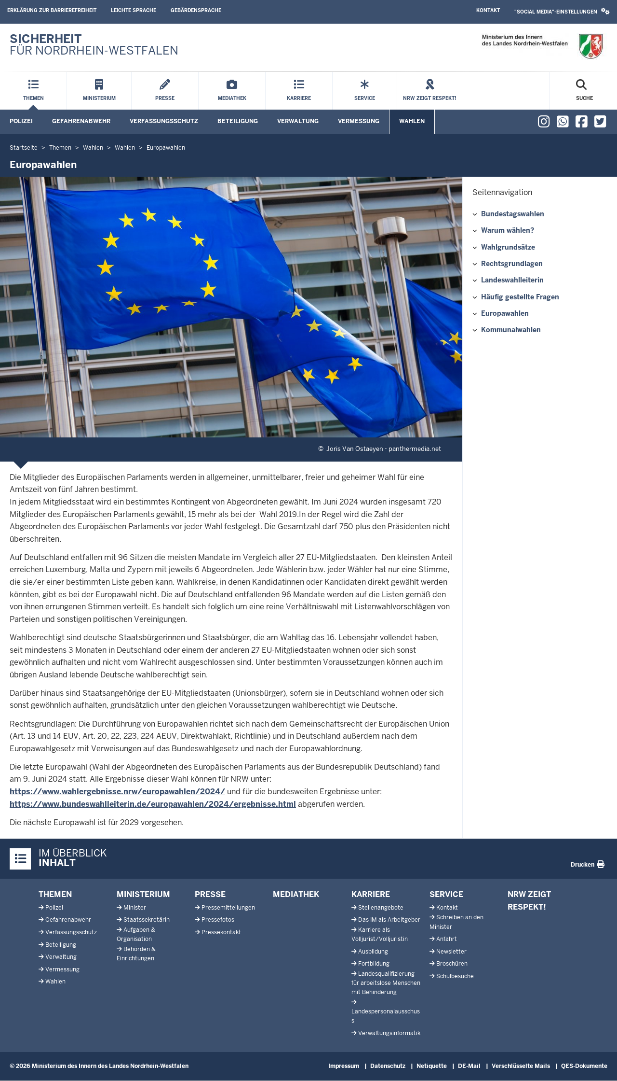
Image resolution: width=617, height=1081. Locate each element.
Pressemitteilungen (228, 908)
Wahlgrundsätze (508, 247)
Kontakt (488, 10)
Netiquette (431, 1066)
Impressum (343, 1066)
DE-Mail (469, 1066)
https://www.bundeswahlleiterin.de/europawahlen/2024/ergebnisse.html (153, 804)
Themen (55, 894)
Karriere (370, 894)
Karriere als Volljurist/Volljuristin (379, 934)
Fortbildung (373, 964)
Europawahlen (505, 313)
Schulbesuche (455, 976)
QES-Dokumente (584, 1066)
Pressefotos (217, 920)
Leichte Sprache (133, 10)
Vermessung (358, 121)
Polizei (21, 121)
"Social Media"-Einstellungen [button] (562, 11)
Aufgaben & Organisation (136, 934)
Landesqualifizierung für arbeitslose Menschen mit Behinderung (385, 983)
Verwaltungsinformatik (389, 1033)
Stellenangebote (380, 908)
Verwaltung (298, 121)
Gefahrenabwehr (81, 121)
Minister (134, 908)
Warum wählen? (507, 230)
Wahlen (412, 121)
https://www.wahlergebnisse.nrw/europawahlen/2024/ (117, 791)
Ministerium (143, 894)
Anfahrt (446, 939)
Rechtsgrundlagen (512, 263)
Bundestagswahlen (512, 214)
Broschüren (452, 964)
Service (446, 894)
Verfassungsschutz (164, 121)
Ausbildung (373, 951)
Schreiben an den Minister (456, 921)
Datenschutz (387, 1066)
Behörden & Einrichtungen (136, 953)
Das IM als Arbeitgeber (389, 920)
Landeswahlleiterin (512, 280)
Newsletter (451, 951)
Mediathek (296, 894)
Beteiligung (237, 121)
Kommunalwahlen (511, 329)
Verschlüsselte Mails (521, 1066)
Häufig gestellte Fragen (520, 297)
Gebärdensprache (196, 10)
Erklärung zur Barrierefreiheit (51, 10)
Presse (210, 894)
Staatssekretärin (146, 920)
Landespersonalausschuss (385, 1016)
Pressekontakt (221, 932)
